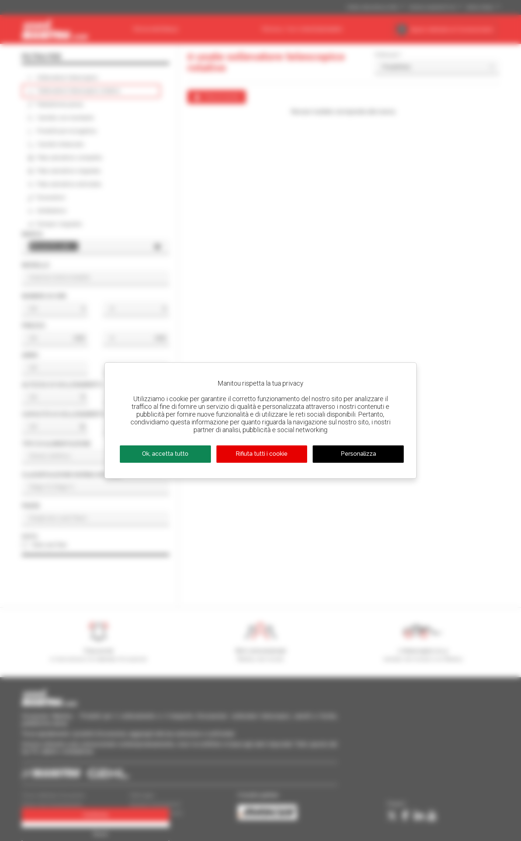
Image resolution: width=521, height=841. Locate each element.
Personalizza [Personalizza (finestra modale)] (358, 453)
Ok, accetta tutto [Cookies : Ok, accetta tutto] (165, 453)
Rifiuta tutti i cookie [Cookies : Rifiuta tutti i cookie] (262, 453)
